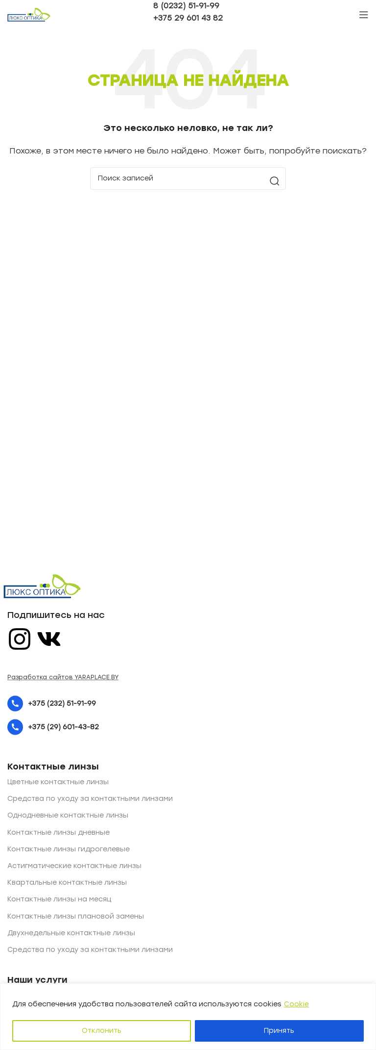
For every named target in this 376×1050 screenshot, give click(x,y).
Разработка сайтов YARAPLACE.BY (62, 677)
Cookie (296, 1004)
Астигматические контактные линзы (74, 866)
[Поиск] (188, 178)
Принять (279, 1030)
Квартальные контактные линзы (67, 882)
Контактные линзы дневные (58, 832)
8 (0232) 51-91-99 (186, 5)
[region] (188, 1017)
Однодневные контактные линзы (67, 815)
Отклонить (101, 1030)
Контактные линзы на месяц (59, 899)
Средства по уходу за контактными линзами (90, 798)
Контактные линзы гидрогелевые (68, 849)
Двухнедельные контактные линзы (71, 933)
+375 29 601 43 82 (188, 18)
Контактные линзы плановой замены (75, 916)
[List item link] (188, 703)
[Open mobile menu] (364, 15)
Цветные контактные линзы (58, 782)
